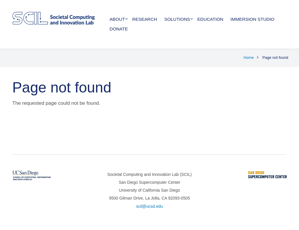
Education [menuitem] (210, 19)
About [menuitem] (117, 19)
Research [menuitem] (144, 19)
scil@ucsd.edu (149, 206)
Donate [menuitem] (118, 28)
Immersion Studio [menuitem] (252, 19)
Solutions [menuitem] (177, 19)
